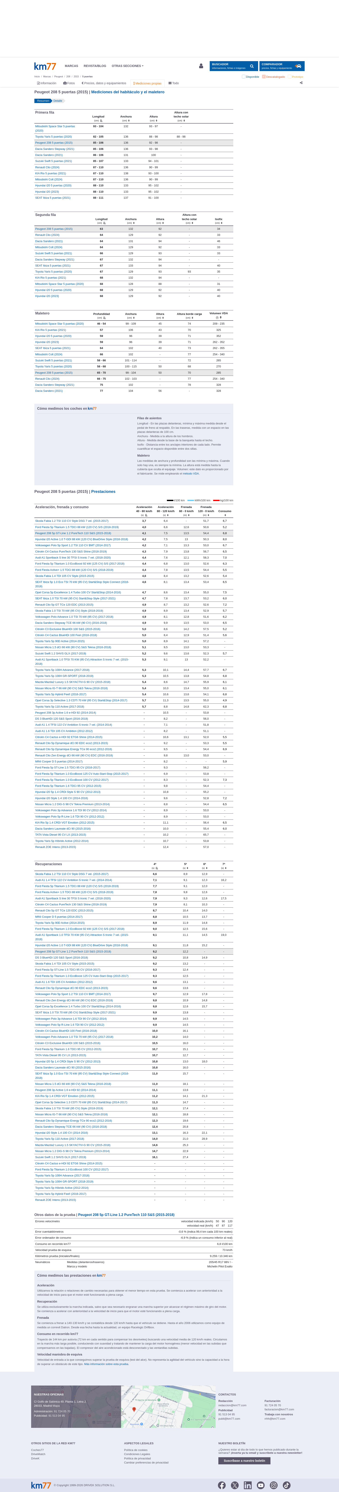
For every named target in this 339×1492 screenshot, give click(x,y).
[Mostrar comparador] (282, 66)
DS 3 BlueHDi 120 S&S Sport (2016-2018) (61, 718)
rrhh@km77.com (275, 1418)
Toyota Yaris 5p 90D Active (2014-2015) (60, 641)
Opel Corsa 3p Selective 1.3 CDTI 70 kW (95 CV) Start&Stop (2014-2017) (81, 700)
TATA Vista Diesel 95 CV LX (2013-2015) (60, 834)
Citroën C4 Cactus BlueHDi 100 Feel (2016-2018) (66, 635)
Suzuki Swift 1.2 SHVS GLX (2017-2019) (60, 653)
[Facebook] (222, 1484)
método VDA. (191, 473)
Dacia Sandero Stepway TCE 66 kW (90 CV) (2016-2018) (71, 622)
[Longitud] (98, 116)
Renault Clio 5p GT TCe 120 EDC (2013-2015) (64, 604)
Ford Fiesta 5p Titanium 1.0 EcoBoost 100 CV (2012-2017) (72, 779)
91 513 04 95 (56, 1415)
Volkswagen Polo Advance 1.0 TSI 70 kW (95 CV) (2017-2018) (74, 616)
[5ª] (185, 866)
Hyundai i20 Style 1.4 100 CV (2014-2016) (61, 798)
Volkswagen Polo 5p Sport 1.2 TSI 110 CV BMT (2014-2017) (73, 545)
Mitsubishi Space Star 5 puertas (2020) (59, 284)
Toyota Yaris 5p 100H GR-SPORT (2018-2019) (64, 676)
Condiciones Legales (137, 1454)
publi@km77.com (229, 1418)
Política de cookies (135, 1450)
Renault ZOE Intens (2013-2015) (55, 847)
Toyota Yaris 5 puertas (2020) (53, 136)
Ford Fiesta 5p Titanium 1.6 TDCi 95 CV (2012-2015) (68, 785)
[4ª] (155, 866)
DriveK (35, 1458)
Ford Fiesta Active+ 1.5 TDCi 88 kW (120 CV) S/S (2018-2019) (74, 569)
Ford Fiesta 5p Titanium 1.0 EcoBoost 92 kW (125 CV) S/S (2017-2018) (80, 563)
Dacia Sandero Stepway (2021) (54, 149)
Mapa (56, 1405)
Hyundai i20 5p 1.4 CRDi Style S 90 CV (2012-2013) (68, 792)
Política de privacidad (137, 1458)
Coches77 (37, 1450)
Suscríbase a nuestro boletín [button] (244, 1460)
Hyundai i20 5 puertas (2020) (53, 185)
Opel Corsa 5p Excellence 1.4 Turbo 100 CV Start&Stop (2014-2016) (78, 592)
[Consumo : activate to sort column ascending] (224, 511)
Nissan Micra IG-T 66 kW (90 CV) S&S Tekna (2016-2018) (71, 688)
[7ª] (223, 866)
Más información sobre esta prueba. (106, 1364)
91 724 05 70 (62, 1411)
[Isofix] (218, 219)
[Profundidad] (101, 315)
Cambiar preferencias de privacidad (146, 1462)
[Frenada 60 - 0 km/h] (186, 511)
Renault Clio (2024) (47, 167)
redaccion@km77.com (232, 1405)
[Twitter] (235, 1484)
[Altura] (153, 116)
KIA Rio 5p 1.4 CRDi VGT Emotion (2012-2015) (64, 822)
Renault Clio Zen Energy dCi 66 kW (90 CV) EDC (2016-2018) (74, 755)
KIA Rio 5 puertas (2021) (50, 173)
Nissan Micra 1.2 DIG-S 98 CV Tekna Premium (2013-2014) (72, 804)
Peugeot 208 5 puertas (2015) (54, 142)
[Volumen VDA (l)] (218, 315)
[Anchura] (126, 116)
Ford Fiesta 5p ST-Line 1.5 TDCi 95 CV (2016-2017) (67, 767)
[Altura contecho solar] (181, 116)
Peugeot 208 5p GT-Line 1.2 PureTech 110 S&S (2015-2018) (73, 533)
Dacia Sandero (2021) (49, 155)
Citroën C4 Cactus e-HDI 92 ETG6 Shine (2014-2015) (68, 737)
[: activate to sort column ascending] (214, 116)
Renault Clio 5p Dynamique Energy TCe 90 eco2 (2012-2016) (73, 749)
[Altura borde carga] (189, 315)
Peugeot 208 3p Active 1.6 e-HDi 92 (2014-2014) (65, 712)
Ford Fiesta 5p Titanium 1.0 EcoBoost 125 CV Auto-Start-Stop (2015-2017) (81, 773)
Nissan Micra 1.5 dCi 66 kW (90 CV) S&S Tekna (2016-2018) (73, 647)
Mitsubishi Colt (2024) (48, 179)
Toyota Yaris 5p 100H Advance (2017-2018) (62, 669)
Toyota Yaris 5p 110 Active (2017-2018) (59, 706)
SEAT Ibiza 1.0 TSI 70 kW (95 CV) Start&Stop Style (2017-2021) (75, 598)
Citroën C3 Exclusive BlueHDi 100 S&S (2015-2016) (67, 629)
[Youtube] (261, 1484)
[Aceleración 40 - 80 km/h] (144, 511)
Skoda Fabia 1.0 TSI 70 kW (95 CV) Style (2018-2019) (69, 610)
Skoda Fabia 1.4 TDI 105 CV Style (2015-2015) (64, 576)
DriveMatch (38, 1454)
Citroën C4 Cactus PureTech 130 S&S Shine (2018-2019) (71, 551)
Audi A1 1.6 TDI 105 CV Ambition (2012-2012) (64, 731)
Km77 (45, 66)
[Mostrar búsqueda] (234, 66)
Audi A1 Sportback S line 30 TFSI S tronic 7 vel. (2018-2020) (73, 557)
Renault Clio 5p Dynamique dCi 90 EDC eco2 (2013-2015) (71, 743)
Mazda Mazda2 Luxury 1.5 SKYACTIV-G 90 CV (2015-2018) (72, 682)
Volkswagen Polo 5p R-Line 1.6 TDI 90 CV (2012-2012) (69, 816)
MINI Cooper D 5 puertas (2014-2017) (59, 761)
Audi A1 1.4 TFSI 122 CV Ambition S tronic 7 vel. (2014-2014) (73, 724)
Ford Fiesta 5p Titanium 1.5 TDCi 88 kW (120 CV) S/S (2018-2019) (77, 527)
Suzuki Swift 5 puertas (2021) (53, 161)
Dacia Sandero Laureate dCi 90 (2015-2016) (63, 828)
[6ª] (204, 866)
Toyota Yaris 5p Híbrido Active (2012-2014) (62, 841)
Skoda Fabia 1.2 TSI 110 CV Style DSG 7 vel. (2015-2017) (72, 520)
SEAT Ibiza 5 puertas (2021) (52, 197)
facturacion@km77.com (279, 1409)
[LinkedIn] (248, 1484)
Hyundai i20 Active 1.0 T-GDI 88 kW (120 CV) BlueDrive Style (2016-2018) (81, 539)
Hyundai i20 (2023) (47, 191)
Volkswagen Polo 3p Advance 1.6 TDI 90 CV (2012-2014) (71, 810)
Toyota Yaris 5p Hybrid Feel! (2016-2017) (60, 694)
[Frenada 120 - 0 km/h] (206, 511)
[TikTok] (287, 1484)
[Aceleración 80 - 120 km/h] (165, 511)
